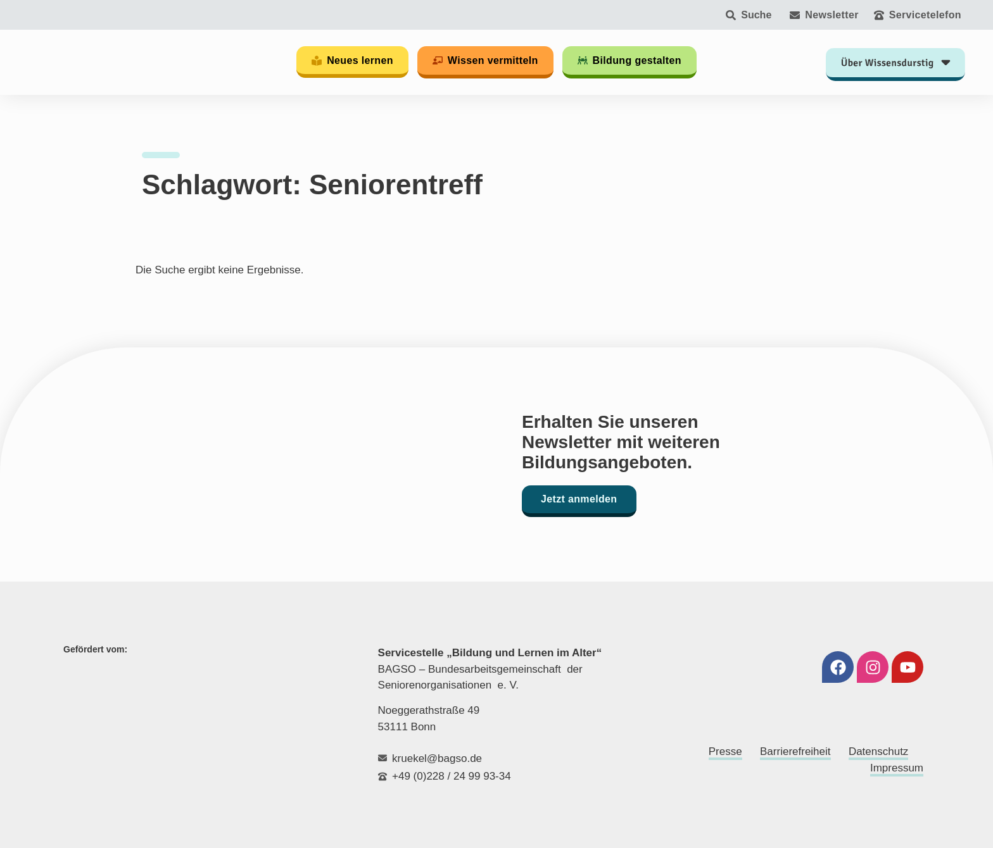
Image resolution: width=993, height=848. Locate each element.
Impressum (896, 768)
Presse (725, 751)
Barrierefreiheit (795, 751)
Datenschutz (879, 751)
